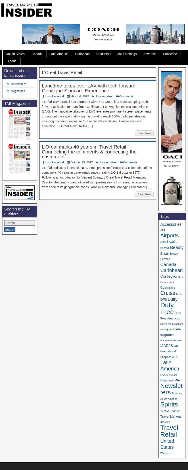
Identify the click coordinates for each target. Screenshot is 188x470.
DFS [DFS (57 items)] (163, 299)
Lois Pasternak (55, 96)
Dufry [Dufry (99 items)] (172, 299)
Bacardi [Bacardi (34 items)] (164, 248)
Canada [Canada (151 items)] (168, 264)
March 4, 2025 (79, 96)
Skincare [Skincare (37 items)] (176, 393)
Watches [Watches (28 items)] (165, 453)
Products (102, 54)
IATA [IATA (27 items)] (176, 346)
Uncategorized (104, 96)
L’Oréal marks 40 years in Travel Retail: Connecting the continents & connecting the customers (89, 152)
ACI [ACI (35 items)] (162, 230)
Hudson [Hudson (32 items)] (177, 340)
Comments (126, 96)
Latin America (59, 54)
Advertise (149, 54)
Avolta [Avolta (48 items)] (173, 242)
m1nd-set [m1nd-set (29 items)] (172, 375)
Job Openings (127, 54)
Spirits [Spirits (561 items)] (169, 404)
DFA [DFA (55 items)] (179, 294)
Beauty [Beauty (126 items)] (177, 247)
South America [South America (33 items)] (168, 398)
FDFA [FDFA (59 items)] (176, 329)
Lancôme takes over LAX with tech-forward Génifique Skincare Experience (88, 88)
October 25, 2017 (81, 162)
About (12, 61)
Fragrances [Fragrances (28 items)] (166, 340)
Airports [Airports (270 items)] (169, 235)
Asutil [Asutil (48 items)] (164, 242)
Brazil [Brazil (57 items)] (164, 253)
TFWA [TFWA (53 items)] (164, 411)
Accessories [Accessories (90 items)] (171, 224)
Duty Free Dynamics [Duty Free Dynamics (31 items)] (172, 324)
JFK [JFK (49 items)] (175, 357)
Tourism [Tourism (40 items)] (175, 411)
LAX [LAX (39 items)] (163, 374)
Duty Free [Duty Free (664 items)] (167, 308)
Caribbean (82, 54)
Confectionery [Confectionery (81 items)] (172, 276)
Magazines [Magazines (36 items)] (166, 380)
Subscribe (170, 54)
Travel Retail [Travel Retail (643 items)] (169, 431)
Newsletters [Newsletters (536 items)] (171, 389)
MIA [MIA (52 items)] (177, 380)
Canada (37, 54)
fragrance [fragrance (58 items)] (167, 335)
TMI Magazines (15, 91)
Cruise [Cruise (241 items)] (167, 293)
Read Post (144, 133)
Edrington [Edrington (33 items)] (165, 329)
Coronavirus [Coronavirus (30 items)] (167, 282)
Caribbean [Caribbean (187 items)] (171, 270)
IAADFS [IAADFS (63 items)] (166, 346)
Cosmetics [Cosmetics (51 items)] (167, 287)
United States (15, 54)
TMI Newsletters (15, 84)
